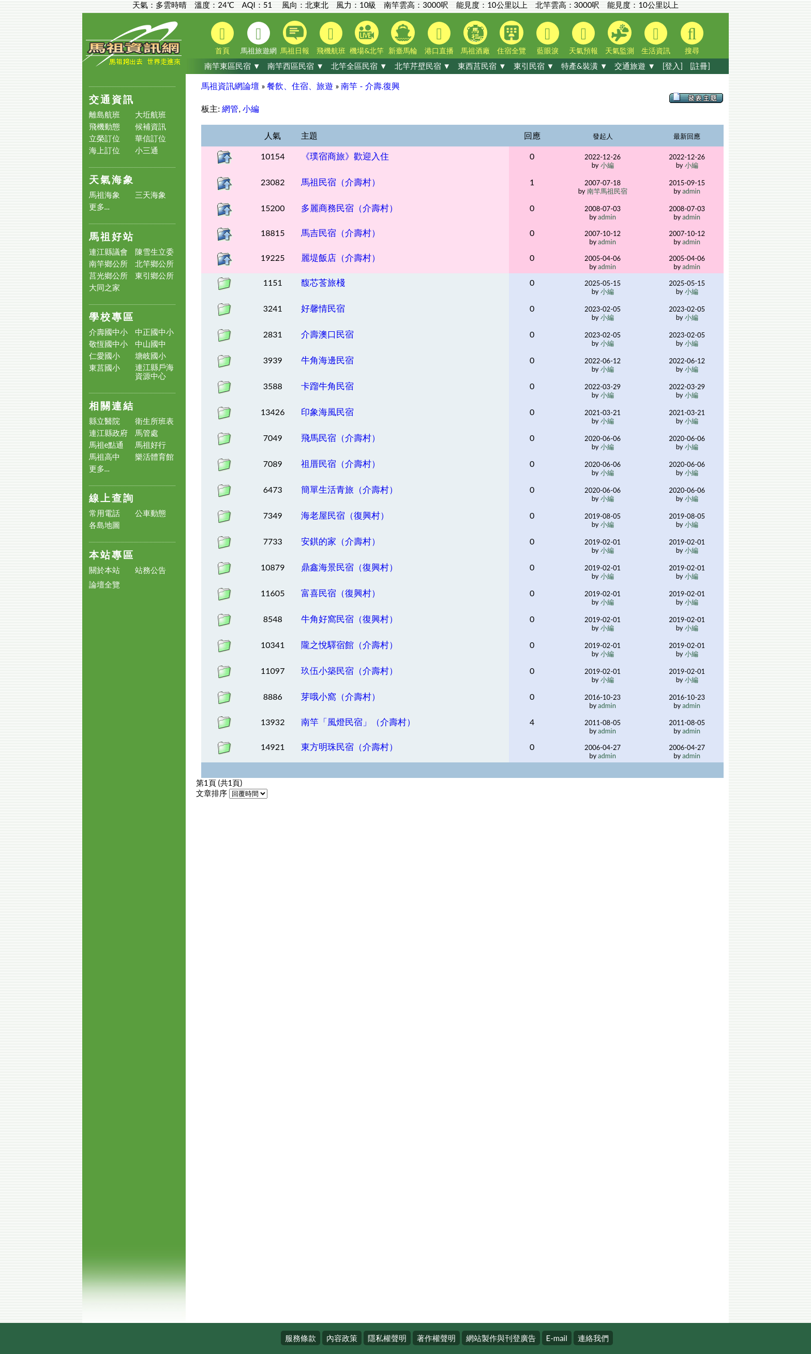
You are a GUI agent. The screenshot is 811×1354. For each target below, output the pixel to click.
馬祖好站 (111, 236)
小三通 (146, 150)
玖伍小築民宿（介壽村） (349, 670)
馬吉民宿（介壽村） (340, 232)
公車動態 (150, 513)
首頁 (222, 38)
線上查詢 (111, 498)
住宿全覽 (511, 38)
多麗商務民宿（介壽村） (349, 207)
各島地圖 (104, 525)
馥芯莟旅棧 (323, 282)
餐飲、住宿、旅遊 (300, 86)
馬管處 (146, 433)
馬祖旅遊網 (259, 38)
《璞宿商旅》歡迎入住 (345, 156)
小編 (251, 108)
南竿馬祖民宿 (607, 191)
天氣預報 (583, 38)
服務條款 (300, 1338)
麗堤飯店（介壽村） (340, 257)
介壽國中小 (108, 332)
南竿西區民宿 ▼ (295, 65)
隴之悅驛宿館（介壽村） (349, 644)
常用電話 (104, 513)
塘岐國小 (150, 355)
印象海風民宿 (327, 411)
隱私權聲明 (387, 1338)
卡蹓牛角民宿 (327, 385)
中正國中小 (154, 332)
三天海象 (150, 194)
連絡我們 (593, 1338)
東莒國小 (104, 367)
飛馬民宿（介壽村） (340, 437)
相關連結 (111, 405)
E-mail (556, 1338)
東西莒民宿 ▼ (482, 65)
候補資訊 (150, 126)
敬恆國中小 (108, 344)
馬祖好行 (150, 444)
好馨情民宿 (323, 308)
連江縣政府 (108, 433)
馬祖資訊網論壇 (230, 86)
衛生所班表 (154, 421)
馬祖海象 (104, 194)
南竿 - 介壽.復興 (370, 86)
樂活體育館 (154, 456)
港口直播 (439, 38)
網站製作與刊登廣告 (501, 1338)
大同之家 (104, 287)
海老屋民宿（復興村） (345, 515)
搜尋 (692, 38)
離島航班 (104, 114)
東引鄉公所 (154, 275)
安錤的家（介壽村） (340, 541)
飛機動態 (104, 126)
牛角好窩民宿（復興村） (349, 618)
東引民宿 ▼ (534, 65)
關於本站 (104, 570)
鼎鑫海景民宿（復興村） (349, 567)
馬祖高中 (104, 456)
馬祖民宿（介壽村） (340, 181)
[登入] (673, 65)
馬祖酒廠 (475, 38)
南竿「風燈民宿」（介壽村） (358, 721)
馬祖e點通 (106, 444)
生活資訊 (655, 38)
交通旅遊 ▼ (634, 65)
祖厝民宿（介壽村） (340, 463)
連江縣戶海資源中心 (154, 371)
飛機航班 (331, 38)
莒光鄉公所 (108, 275)
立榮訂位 (104, 138)
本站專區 (111, 555)
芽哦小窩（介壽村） (340, 696)
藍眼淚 (547, 38)
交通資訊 (111, 99)
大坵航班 (150, 114)
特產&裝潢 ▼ (584, 65)
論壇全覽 (104, 584)
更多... (99, 206)
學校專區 (111, 316)
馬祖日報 (294, 38)
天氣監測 (619, 38)
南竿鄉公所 (108, 263)
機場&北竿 (367, 38)
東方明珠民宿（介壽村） (349, 746)
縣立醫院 (104, 421)
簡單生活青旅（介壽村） (349, 489)
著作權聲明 (436, 1338)
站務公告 (150, 570)
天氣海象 (111, 179)
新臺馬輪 (402, 38)
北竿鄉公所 (154, 263)
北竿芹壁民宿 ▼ (423, 65)
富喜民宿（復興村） (340, 592)
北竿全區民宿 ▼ (359, 65)
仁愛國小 (104, 355)
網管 (230, 108)
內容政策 (341, 1338)
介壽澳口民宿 (327, 334)
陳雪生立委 (154, 251)
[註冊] (700, 65)
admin (691, 191)
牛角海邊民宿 (327, 360)
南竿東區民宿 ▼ (232, 65)
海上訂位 (104, 150)
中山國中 (150, 344)
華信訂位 (150, 138)
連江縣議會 (108, 251)
